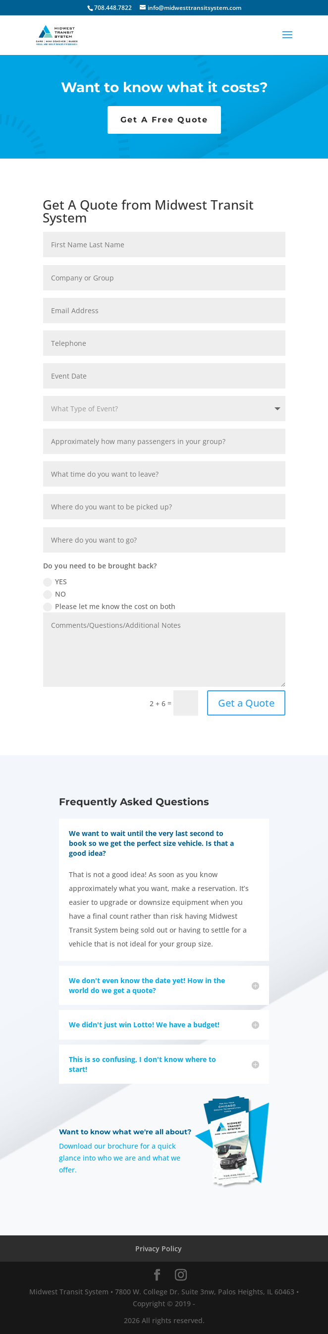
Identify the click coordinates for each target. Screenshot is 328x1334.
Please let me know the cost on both (109, 606)
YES (55, 582)
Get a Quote (246, 703)
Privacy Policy (158, 1248)
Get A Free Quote (164, 119)
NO (54, 594)
